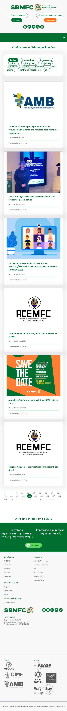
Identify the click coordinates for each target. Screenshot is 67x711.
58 (58, 493)
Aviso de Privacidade (41, 561)
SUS (47, 70)
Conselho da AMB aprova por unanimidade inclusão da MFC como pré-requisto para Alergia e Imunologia (33, 129)
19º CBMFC (16, 20)
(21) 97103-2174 (22, 537)
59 (5, 496)
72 (23, 499)
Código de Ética (39, 576)
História (7, 569)
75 (41, 499)
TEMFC (6, 594)
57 (52, 493)
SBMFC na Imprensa (29, 70)
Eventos (14, 66)
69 (5, 499)
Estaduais (7, 565)
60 (11, 496)
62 (23, 496)
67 (53, 496)
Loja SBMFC (50, 20)
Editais (13, 63)
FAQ (35, 569)
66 (47, 496)
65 (41, 496)
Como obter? (8, 591)
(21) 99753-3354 (50, 533)
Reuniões (39, 66)
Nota (26, 66)
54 (34, 493)
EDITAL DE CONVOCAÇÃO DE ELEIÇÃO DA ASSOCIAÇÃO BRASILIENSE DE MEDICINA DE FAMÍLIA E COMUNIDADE (32, 266)
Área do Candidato (50, 15)
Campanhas (28, 60)
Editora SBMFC (30, 63)
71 (17, 499)
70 (11, 499)
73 (29, 499)
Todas (13, 60)
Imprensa (7, 576)
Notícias (7, 572)
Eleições (47, 63)
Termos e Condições (41, 565)
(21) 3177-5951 (9, 533)
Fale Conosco (33, 545)
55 (40, 493)
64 (35, 496)
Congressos (46, 60)
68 (59, 496)
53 (28, 493)
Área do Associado (17, 15)
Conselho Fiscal (39, 580)
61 (17, 496)
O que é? (7, 587)
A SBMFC (7, 561)
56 (46, 493)
